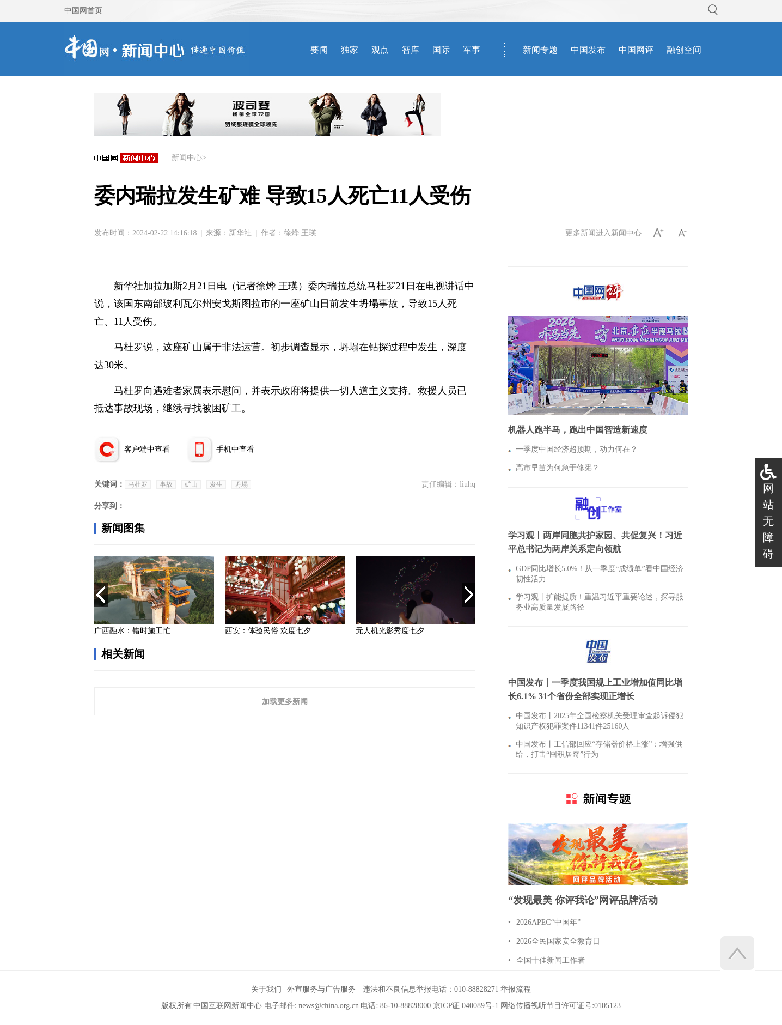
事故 (166, 484)
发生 (216, 484)
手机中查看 (235, 449)
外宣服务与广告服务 (321, 989)
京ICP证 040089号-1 (466, 1006)
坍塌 (241, 484)
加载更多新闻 (285, 701)
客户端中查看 (147, 449)
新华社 (240, 233)
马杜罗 (138, 484)
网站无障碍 (768, 521)
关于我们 (266, 989)
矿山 (191, 484)
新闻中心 (187, 158)
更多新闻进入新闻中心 (603, 233)
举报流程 (515, 989)
